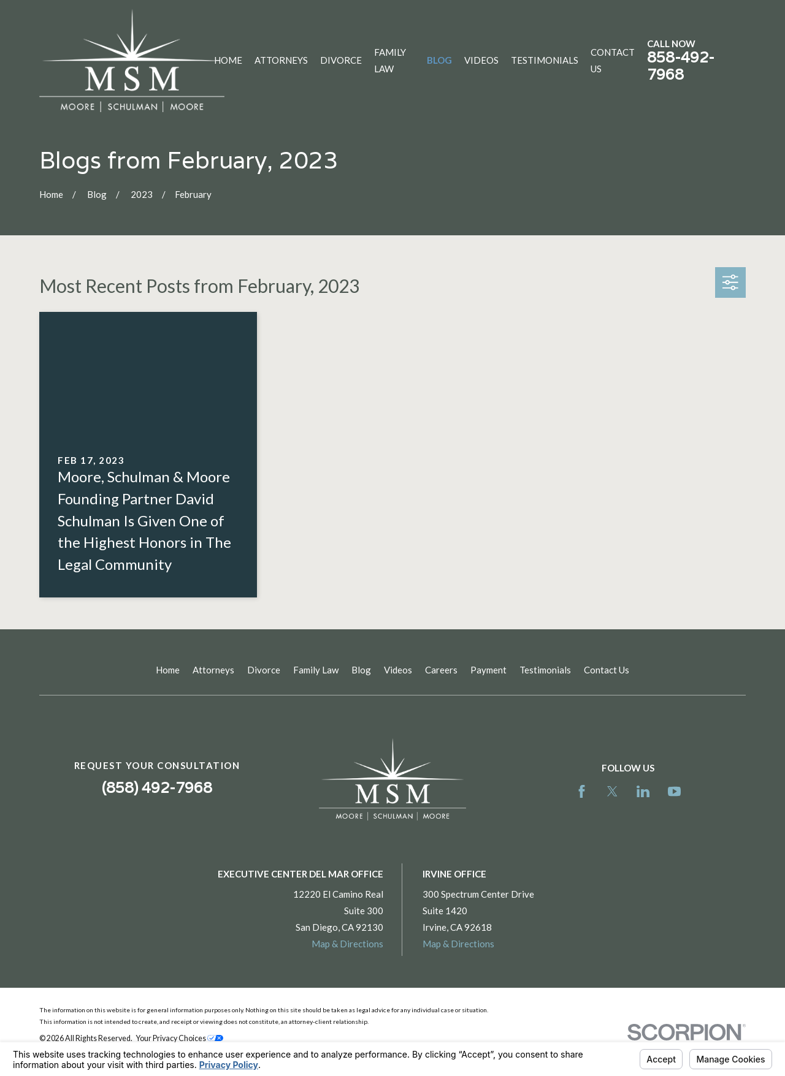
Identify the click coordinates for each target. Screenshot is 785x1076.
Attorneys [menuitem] (281, 60)
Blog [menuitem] (439, 60)
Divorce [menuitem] (341, 60)
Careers (441, 669)
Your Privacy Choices (179, 1038)
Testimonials (545, 669)
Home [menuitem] (228, 60)
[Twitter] (612, 791)
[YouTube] (674, 791)
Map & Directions (347, 943)
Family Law (316, 669)
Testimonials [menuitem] (544, 60)
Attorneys (213, 669)
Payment (488, 669)
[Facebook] (581, 791)
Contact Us (606, 669)
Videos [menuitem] (481, 60)
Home (168, 669)
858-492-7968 (680, 66)
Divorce (263, 669)
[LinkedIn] (643, 791)
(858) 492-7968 (157, 787)
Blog (361, 669)
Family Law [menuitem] (390, 60)
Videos (398, 669)
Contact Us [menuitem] (613, 60)
